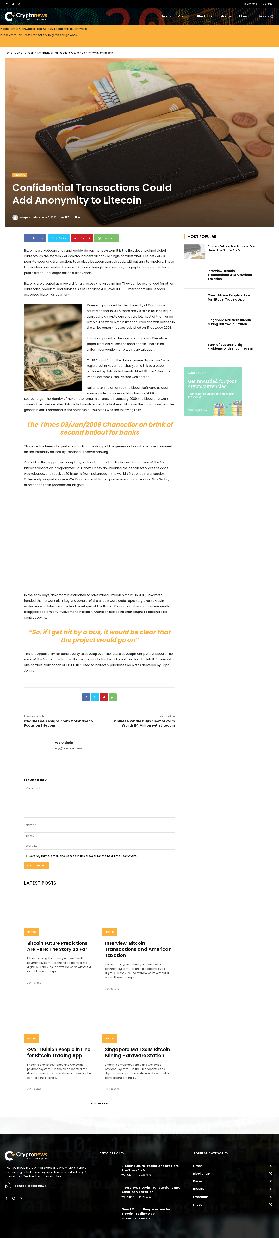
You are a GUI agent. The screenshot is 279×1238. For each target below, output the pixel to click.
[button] (266, 16)
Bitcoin (31, 932)
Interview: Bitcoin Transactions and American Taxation (138, 949)
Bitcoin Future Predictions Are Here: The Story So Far (57, 946)
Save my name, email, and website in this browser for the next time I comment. (83, 856)
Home (8, 52)
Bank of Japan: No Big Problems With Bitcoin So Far (230, 346)
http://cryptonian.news (68, 748)
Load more (99, 1103)
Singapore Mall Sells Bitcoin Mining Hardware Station (137, 1052)
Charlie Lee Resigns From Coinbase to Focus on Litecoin (58, 723)
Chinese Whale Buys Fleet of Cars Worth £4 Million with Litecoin (144, 723)
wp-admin (30, 217)
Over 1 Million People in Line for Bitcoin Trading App (58, 1052)
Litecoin (29, 52)
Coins (18, 52)
